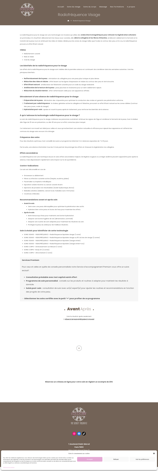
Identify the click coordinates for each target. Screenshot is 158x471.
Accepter (90, 459)
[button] (154, 453)
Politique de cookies (8, 467)
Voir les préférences (142, 459)
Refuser (116, 459)
